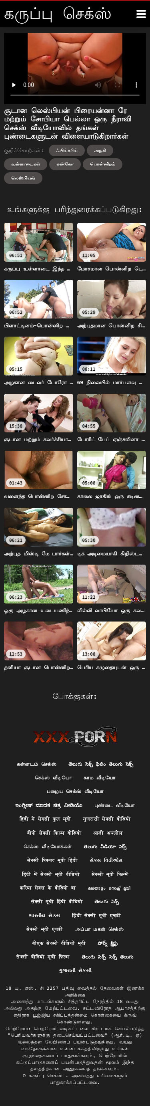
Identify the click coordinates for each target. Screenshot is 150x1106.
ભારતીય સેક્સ (44, 915)
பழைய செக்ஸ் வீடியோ (75, 791)
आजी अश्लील (108, 833)
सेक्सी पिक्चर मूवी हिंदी (52, 860)
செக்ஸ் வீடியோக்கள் (48, 847)
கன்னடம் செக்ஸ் (36, 764)
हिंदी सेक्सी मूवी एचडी (96, 915)
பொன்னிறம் (102, 164)
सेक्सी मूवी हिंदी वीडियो (56, 901)
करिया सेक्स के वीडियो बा (48, 888)
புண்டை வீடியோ (114, 805)
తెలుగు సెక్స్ (106, 901)
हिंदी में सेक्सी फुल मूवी (45, 819)
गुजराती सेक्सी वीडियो (107, 819)
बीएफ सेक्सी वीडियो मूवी (59, 943)
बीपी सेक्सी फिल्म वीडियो (54, 833)
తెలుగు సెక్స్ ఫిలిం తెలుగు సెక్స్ (100, 764)
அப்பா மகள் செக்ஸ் (99, 929)
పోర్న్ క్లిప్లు (108, 943)
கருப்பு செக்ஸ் (47, 1075)
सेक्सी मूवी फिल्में (110, 874)
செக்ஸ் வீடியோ (53, 778)
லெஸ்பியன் (23, 178)
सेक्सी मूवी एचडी (44, 929)
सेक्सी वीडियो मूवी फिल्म (43, 957)
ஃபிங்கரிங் (67, 150)
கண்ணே (65, 164)
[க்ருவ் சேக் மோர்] (141, 14)
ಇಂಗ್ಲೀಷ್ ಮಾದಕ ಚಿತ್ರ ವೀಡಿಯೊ (48, 805)
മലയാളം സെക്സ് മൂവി (109, 888)
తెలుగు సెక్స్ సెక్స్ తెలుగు (108, 957)
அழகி (100, 150)
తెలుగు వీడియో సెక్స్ (105, 847)
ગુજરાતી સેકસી (75, 970)
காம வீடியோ (99, 778)
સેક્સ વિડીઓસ (106, 860)
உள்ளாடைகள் (25, 164)
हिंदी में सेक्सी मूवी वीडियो (51, 874)
